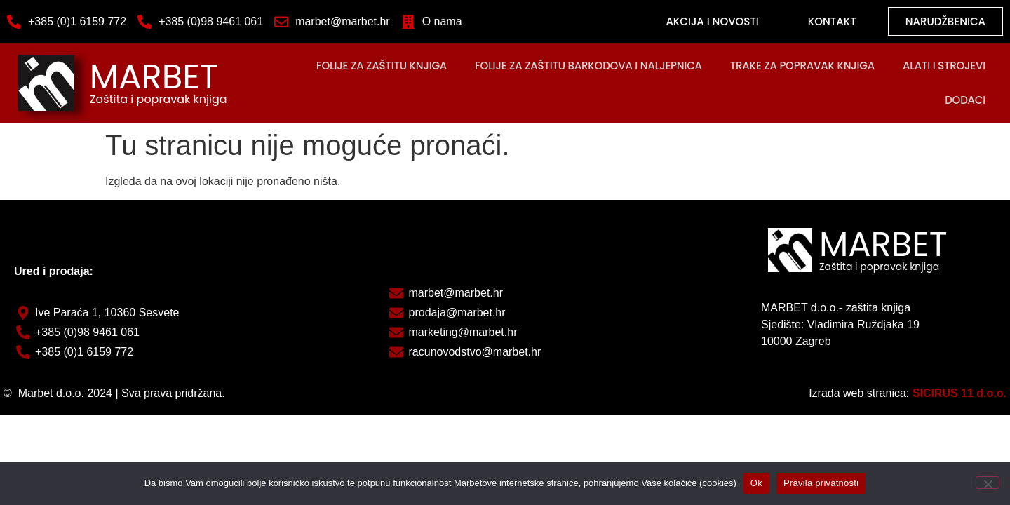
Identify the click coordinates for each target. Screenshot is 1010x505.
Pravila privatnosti (820, 483)
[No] (987, 482)
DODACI (965, 100)
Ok (756, 483)
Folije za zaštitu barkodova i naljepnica (588, 65)
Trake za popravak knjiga (802, 65)
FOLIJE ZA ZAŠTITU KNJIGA (381, 65)
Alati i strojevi (944, 65)
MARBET (154, 76)
